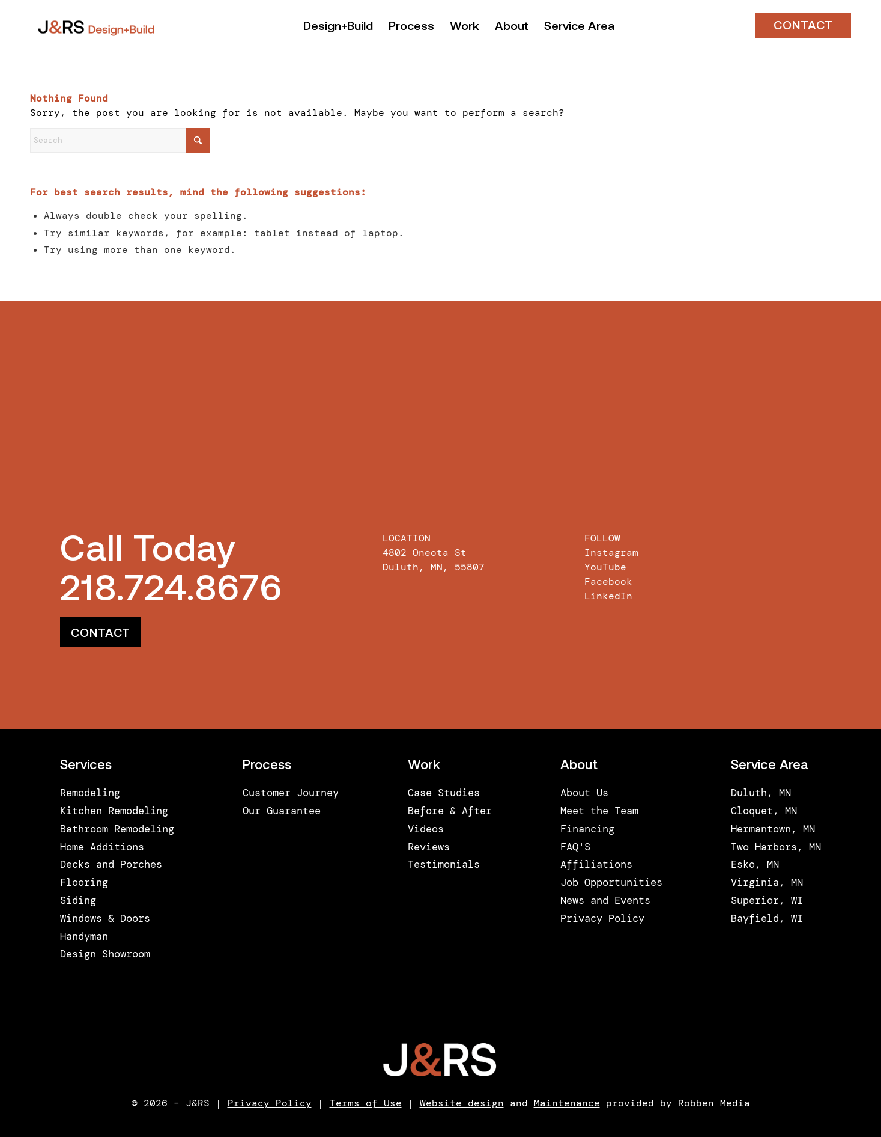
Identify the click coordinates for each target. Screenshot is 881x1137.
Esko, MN (755, 864)
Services (86, 766)
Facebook (608, 581)
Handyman (84, 936)
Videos (426, 828)
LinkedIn (608, 596)
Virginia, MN (767, 882)
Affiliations (596, 864)
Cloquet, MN (764, 810)
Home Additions (102, 846)
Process (267, 766)
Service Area (769, 766)
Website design (462, 1103)
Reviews (429, 846)
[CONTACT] (100, 632)
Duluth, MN (761, 792)
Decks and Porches (111, 864)
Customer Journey (291, 792)
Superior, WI (767, 900)
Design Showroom (105, 953)
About (579, 766)
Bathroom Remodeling (117, 828)
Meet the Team (599, 810)
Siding (78, 900)
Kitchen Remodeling (114, 810)
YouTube (605, 567)
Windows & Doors (105, 918)
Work (424, 766)
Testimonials (444, 864)
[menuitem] (338, 27)
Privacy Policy (602, 918)
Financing (587, 828)
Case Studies (444, 792)
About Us (584, 792)
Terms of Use (366, 1103)
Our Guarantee (282, 810)
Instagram (611, 552)
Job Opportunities (611, 882)
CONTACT (803, 26)
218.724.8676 (171, 591)
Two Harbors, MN (776, 846)
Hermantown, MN (773, 828)
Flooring (84, 882)
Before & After (450, 810)
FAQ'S (575, 846)
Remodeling (90, 792)
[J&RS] (96, 27)
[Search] (120, 140)
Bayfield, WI (767, 918)
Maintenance (567, 1103)
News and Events (605, 900)
